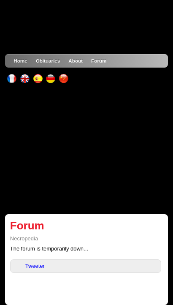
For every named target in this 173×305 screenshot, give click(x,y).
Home (20, 60)
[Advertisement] (86, 149)
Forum (98, 60)
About (75, 60)
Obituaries (48, 60)
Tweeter (35, 266)
